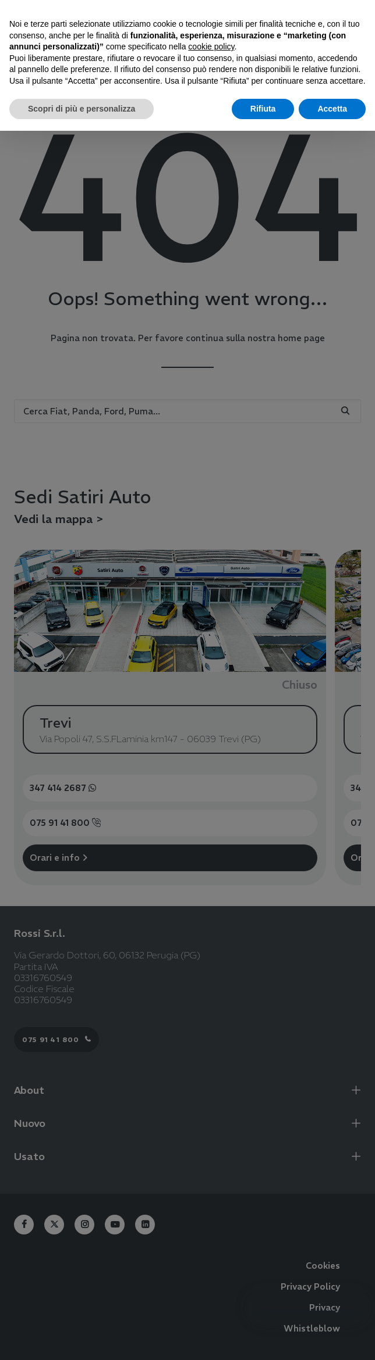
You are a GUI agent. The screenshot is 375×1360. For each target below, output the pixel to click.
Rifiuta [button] (263, 108)
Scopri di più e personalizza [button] (81, 108)
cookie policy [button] (211, 46)
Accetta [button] (332, 108)
